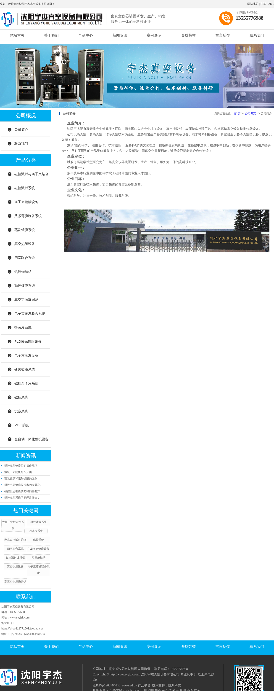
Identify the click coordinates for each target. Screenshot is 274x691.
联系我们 (257, 35)
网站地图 (252, 3)
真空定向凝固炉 (26, 299)
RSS (263, 3)
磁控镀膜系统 (24, 286)
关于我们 (51, 35)
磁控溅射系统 (24, 188)
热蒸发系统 (23, 327)
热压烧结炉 (23, 272)
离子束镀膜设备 (26, 202)
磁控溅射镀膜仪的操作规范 (20, 465)
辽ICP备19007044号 (106, 685)
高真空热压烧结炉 (15, 581)
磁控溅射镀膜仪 (15, 557)
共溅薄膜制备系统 (28, 216)
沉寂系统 (21, 411)
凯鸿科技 (174, 685)
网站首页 (17, 35)
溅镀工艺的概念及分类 (18, 472)
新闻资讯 (120, 35)
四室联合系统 (24, 258)
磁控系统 (21, 397)
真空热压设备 (24, 244)
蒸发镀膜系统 (24, 230)
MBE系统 (21, 425)
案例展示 (154, 35)
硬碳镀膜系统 (24, 369)
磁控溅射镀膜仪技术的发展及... (23, 485)
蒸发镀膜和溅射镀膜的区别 (20, 478)
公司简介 (21, 130)
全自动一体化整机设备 (31, 439)
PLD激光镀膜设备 (28, 341)
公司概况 (250, 113)
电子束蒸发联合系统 (29, 313)
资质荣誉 (188, 35)
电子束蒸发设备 (26, 355)
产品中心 (85, 35)
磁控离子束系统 (26, 383)
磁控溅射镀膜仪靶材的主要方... (23, 491)
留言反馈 (222, 35)
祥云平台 (144, 685)
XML (271, 3)
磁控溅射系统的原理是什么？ (22, 497)
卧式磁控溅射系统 (15, 539)
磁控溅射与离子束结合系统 (31, 176)
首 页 (237, 113)
